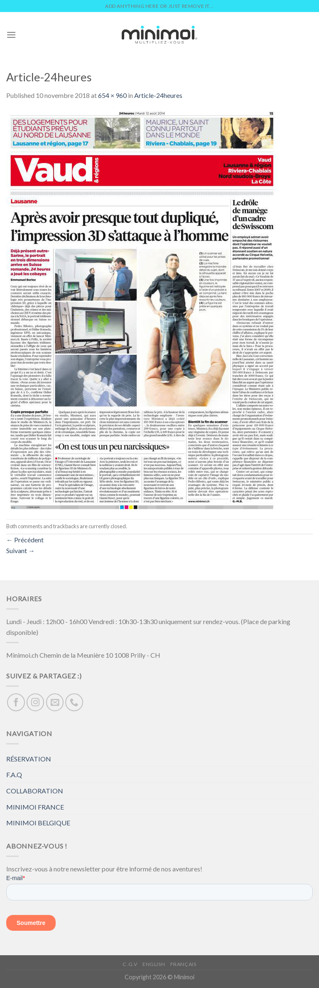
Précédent (25, 540)
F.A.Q (14, 774)
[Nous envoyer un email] (55, 702)
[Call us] (74, 702)
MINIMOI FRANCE (35, 807)
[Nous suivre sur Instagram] (35, 702)
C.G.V (130, 964)
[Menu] (11, 34)
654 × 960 (112, 95)
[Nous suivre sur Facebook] (16, 702)
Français (183, 964)
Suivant (20, 550)
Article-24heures (158, 95)
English (153, 964)
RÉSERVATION (28, 759)
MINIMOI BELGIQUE (38, 823)
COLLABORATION (34, 791)
